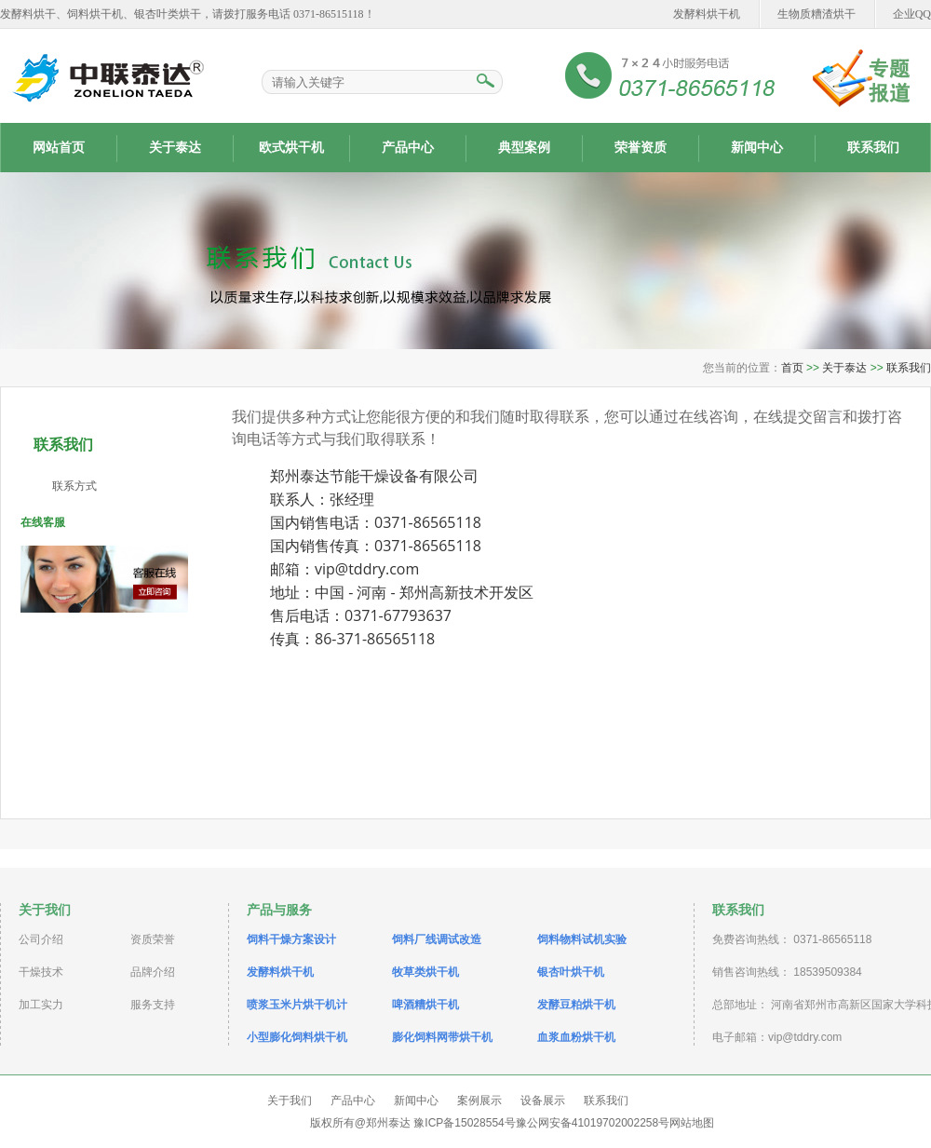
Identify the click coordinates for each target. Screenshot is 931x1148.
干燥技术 (41, 972)
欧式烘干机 (291, 148)
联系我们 (873, 148)
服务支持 (152, 1004)
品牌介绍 (152, 972)
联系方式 (74, 486)
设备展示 (542, 1100)
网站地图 (691, 1122)
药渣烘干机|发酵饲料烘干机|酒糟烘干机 (107, 77)
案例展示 (479, 1100)
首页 (792, 367)
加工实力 (41, 1004)
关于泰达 (175, 148)
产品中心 (408, 148)
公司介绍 (41, 939)
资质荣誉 (152, 939)
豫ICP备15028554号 (464, 1122)
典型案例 (524, 148)
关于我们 (289, 1100)
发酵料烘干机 (706, 13)
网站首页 (59, 148)
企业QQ (912, 13)
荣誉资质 (640, 148)
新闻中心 (757, 148)
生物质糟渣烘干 (816, 13)
